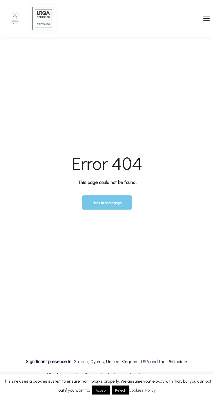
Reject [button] (120, 390)
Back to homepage (107, 202)
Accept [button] (101, 390)
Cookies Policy (142, 390)
